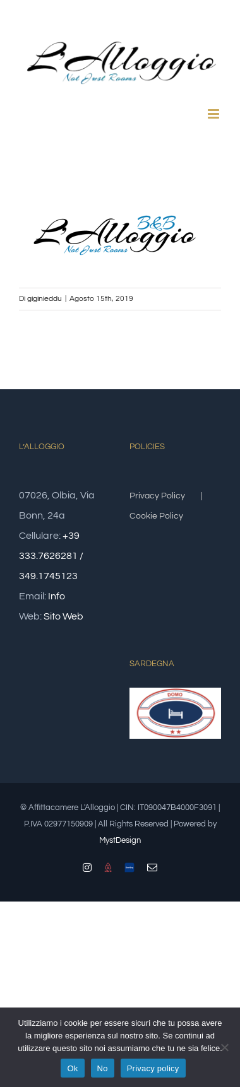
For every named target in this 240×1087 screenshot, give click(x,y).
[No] (224, 1047)
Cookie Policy (156, 516)
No (102, 1068)
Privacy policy (153, 1068)
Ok (72, 1068)
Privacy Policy (157, 495)
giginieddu (44, 299)
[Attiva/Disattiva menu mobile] (214, 113)
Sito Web (63, 616)
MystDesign (120, 840)
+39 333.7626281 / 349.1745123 (51, 556)
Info (56, 596)
